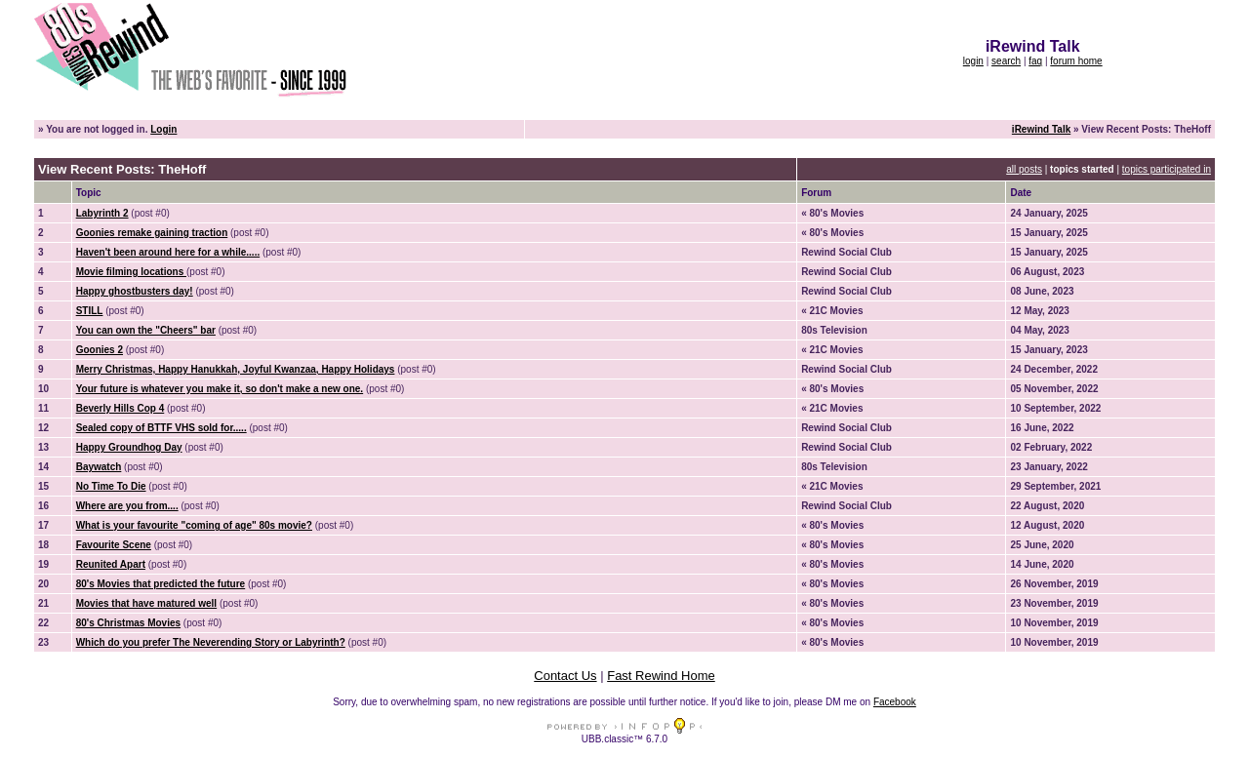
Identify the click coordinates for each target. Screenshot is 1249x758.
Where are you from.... (127, 505)
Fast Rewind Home (661, 675)
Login (163, 129)
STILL (89, 310)
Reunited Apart (110, 564)
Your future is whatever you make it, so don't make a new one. (220, 388)
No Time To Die (111, 486)
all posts (1024, 169)
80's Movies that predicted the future (161, 583)
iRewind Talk (1041, 129)
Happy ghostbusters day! (134, 291)
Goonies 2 (99, 349)
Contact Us (565, 675)
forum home (1076, 61)
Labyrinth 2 (102, 213)
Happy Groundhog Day (129, 447)
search (1006, 61)
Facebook (894, 702)
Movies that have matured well (147, 603)
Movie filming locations (131, 271)
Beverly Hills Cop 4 (120, 408)
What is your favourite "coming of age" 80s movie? (194, 525)
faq (1035, 61)
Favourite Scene (113, 544)
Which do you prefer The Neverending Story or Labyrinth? (210, 642)
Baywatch (99, 466)
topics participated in (1166, 169)
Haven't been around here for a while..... (168, 252)
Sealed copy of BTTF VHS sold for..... (161, 427)
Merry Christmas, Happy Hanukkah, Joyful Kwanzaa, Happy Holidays (235, 369)
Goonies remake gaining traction (152, 232)
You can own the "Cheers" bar (146, 330)
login (973, 61)
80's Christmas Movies (128, 623)
